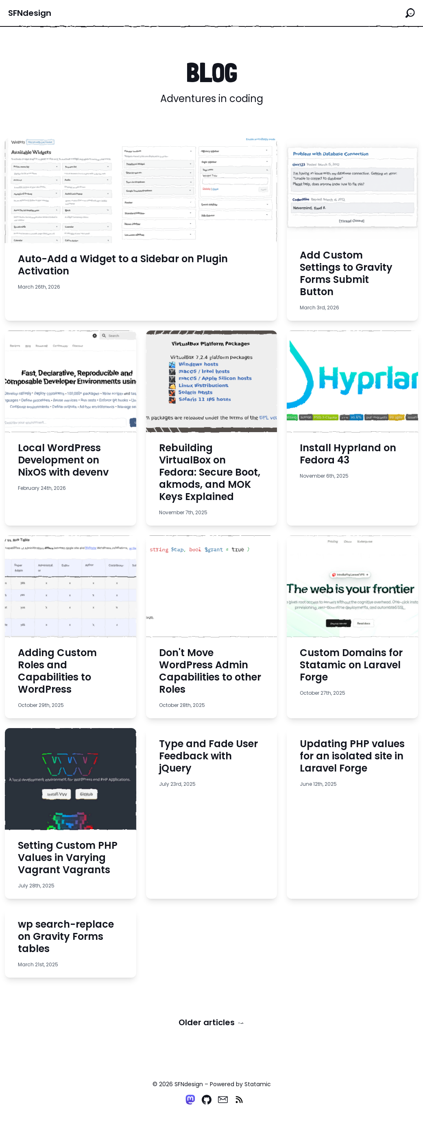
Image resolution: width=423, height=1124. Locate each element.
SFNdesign (29, 13)
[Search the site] (410, 13)
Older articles (212, 1022)
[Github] (207, 1099)
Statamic (257, 1084)
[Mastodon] (190, 1099)
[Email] (223, 1099)
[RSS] (239, 1099)
